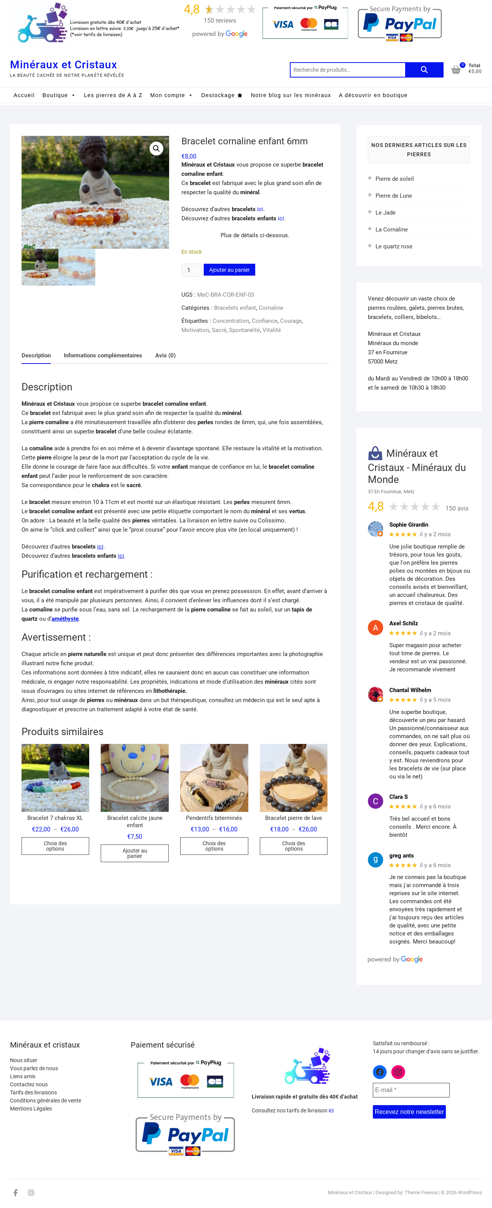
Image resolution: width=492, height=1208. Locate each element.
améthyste (65, 618)
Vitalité (272, 330)
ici (260, 209)
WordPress (470, 1192)
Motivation (195, 330)
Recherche (424, 70)
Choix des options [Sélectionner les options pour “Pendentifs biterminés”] (214, 846)
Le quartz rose (394, 246)
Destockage (218, 95)
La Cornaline (392, 229)
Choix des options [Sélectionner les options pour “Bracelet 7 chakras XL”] (55, 846)
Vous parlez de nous (34, 1068)
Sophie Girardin (408, 524)
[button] (156, 148)
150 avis (457, 508)
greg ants (401, 855)
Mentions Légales (31, 1109)
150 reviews (220, 20)
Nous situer (23, 1060)
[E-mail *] (411, 1090)
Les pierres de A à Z (113, 95)
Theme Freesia (421, 1192)
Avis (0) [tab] (165, 355)
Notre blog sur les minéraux (291, 95)
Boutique (59, 95)
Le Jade (386, 212)
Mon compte (171, 95)
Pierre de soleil (395, 178)
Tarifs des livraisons (33, 1092)
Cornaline (271, 307)
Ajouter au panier (229, 270)
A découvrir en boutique (373, 95)
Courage (291, 320)
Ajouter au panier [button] (135, 853)
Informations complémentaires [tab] (103, 355)
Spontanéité (244, 330)
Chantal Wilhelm (410, 690)
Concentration (231, 320)
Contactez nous (29, 1084)
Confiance (265, 320)
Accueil (24, 95)
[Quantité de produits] (191, 270)
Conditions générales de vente (45, 1100)
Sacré (219, 330)
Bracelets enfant (235, 307)
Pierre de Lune (394, 195)
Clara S (398, 796)
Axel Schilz (403, 623)
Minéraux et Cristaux (63, 64)
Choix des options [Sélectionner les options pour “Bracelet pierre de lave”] (293, 846)
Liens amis (22, 1076)
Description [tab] (36, 355)
